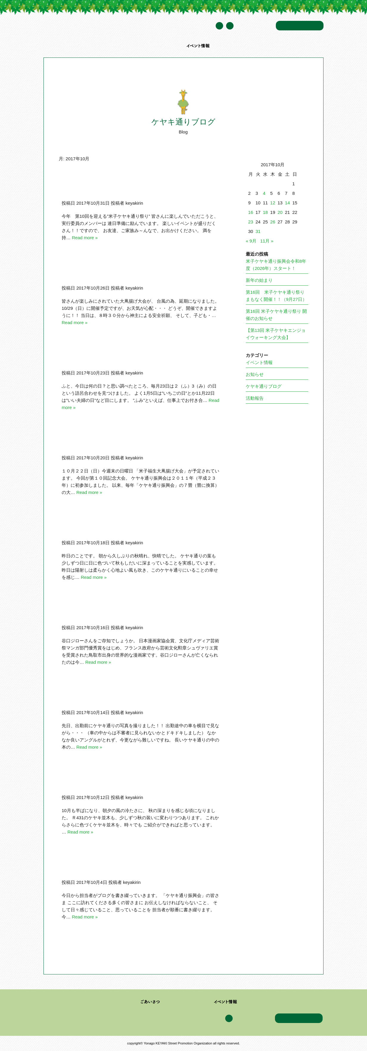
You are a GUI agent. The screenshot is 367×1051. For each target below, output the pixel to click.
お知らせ (255, 374)
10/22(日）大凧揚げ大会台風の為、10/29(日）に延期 (137, 272)
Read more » (85, 237)
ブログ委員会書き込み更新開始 (111, 867)
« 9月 (251, 240)
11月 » (266, 240)
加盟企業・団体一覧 (159, 45)
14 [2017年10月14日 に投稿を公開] (287, 202)
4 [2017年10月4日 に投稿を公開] (264, 193)
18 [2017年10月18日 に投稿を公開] (265, 212)
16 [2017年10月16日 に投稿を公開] (250, 212)
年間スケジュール (255, 26)
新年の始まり (259, 280)
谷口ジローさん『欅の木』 (106, 612)
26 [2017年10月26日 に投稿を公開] (272, 221)
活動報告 (255, 398)
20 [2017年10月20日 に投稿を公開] (280, 212)
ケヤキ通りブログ (233, 45)
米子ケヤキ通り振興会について (103, 45)
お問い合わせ (300, 25)
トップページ (55, 45)
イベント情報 (198, 45)
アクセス (263, 45)
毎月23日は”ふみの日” (100, 357)
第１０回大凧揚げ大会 (100, 442)
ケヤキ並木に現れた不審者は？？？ (116, 697)
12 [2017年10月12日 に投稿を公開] (272, 202)
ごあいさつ (150, 1001)
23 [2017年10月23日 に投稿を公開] (250, 221)
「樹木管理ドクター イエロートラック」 (124, 527)
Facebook (230, 25)
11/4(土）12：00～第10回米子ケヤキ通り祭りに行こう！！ (145, 187)
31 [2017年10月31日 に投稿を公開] (258, 231)
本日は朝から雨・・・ (100, 782)
